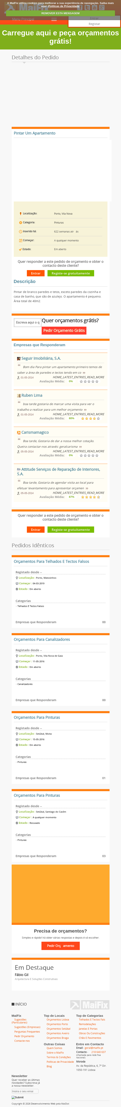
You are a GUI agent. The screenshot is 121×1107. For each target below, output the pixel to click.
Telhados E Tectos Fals (92, 1019)
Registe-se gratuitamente (71, 273)
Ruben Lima (29, 395)
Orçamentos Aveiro (58, 1033)
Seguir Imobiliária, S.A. (39, 358)
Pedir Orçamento (24, 1036)
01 (104, 778)
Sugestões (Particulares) (19, 1021)
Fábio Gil (21, 975)
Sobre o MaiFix (55, 1052)
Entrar (35, 273)
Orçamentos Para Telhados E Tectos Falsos (51, 561)
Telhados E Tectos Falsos (30, 606)
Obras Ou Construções (92, 1033)
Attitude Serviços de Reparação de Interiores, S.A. (58, 471)
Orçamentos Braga (58, 1038)
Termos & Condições (59, 1057)
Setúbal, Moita (44, 733)
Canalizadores (24, 684)
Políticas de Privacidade (63, 6)
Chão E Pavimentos (90, 1038)
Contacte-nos (22, 1040)
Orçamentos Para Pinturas (37, 717)
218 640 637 (98, 1052)
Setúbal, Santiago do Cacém (51, 811)
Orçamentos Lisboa (58, 1019)
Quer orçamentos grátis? (70, 321)
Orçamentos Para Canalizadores (42, 639)
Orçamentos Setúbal (58, 1028)
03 (104, 856)
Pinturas (59, 222)
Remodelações (87, 1024)
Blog (49, 1066)
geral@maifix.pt (94, 1047)
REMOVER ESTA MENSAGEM (60, 13)
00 (104, 622)
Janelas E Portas (88, 1028)
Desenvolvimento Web (43, 1103)
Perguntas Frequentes (27, 1031)
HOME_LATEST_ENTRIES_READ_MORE (78, 377)
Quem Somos (54, 1048)
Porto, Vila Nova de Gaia (49, 655)
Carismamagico (33, 432)
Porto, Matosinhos (46, 577)
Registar (94, 24)
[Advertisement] (61, 96)
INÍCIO (19, 1004)
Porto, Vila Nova (63, 213)
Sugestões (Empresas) (27, 1027)
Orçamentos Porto (57, 1024)
